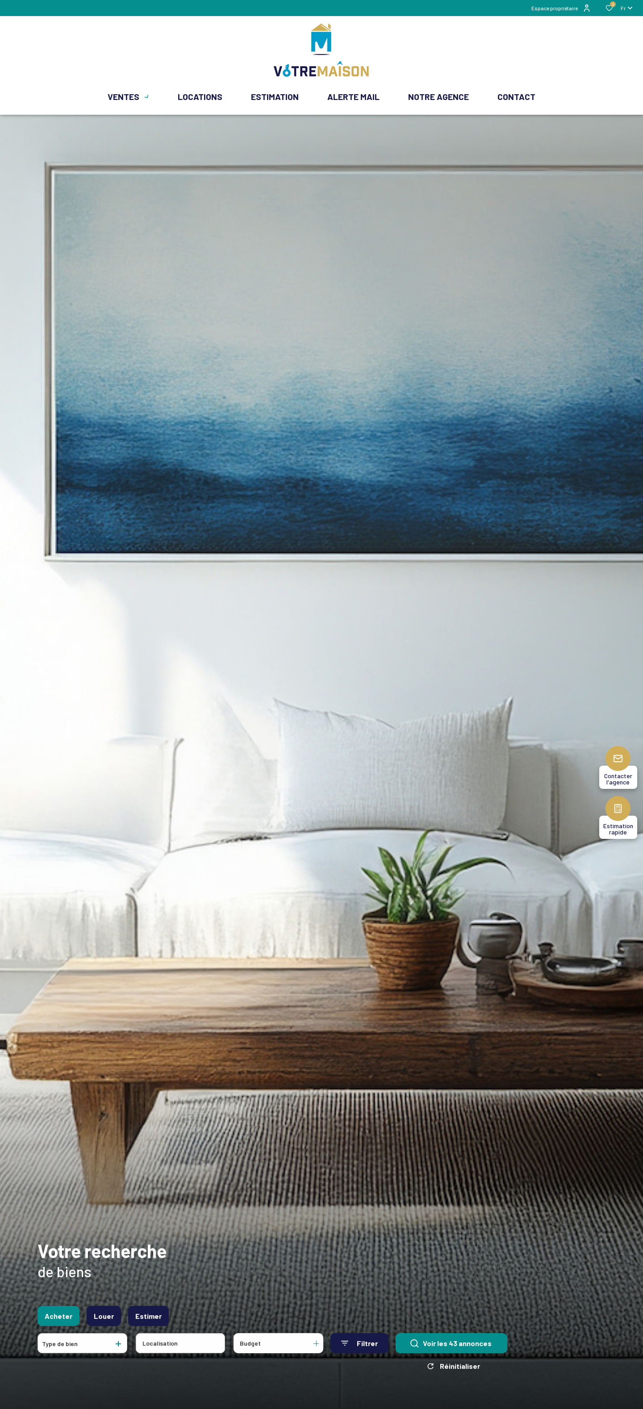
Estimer (148, 1321)
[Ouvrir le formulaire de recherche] (359, 1348)
